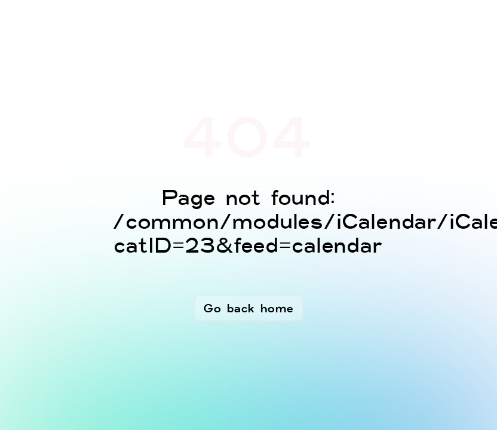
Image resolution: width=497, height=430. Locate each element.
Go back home (249, 308)
